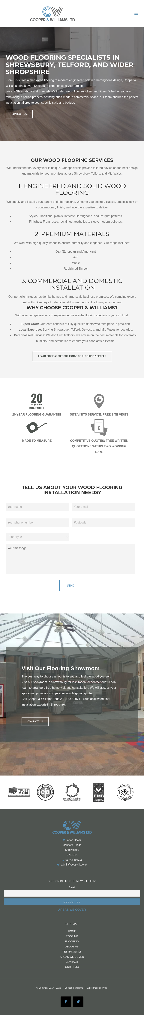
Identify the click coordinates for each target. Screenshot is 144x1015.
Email (72, 886)
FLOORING (72, 940)
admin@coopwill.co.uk (74, 864)
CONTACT (72, 961)
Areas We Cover (72, 956)
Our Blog (72, 966)
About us (72, 945)
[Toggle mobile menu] (136, 13)
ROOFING (72, 935)
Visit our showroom (34, 681)
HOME (72, 930)
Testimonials (72, 951)
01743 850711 (72, 698)
